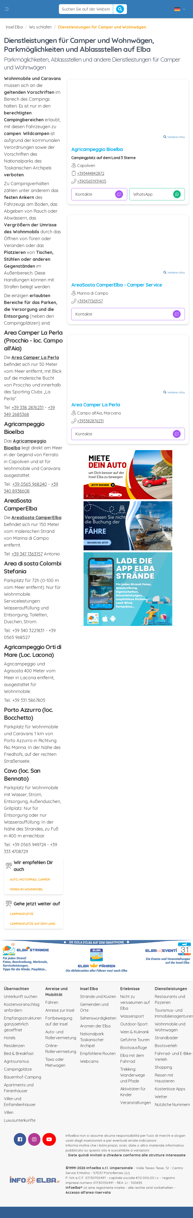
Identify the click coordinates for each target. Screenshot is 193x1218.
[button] (7, 9)
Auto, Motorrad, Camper (30, 879)
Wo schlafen (40, 27)
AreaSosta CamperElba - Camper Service (116, 285)
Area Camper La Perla (95, 404)
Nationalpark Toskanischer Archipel (92, 1039)
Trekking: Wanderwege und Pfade (132, 1075)
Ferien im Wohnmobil (26, 889)
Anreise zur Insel (59, 1010)
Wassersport (132, 1016)
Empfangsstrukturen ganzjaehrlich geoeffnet (22, 1024)
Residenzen (14, 1045)
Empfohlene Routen (98, 1053)
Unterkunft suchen (20, 996)
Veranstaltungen (135, 1102)
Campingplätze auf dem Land (32, 924)
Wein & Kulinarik (134, 1031)
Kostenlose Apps (170, 1088)
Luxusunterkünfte (19, 1120)
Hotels (10, 1037)
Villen (8, 1112)
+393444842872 (90, 173)
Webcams (89, 1061)
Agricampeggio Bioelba (97, 149)
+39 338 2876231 (28, 407)
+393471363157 (90, 301)
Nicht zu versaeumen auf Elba (135, 1002)
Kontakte (99, 194)
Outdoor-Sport (134, 1024)
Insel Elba (14, 27)
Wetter (161, 1096)
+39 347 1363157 (27, 554)
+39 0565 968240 (29, 484)
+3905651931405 (91, 181)
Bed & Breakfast (19, 1053)
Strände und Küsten (98, 996)
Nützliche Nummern (172, 1104)
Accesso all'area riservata (88, 1192)
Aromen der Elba (95, 1026)
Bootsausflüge (133, 1047)
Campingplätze (22, 914)
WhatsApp (157, 194)
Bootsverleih (166, 1045)
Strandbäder (166, 1037)
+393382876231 (90, 420)
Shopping (163, 1067)
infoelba (73, 1187)
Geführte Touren (135, 1039)
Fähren (51, 1002)
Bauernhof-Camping (22, 1077)
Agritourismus (16, 1061)
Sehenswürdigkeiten (98, 1018)
